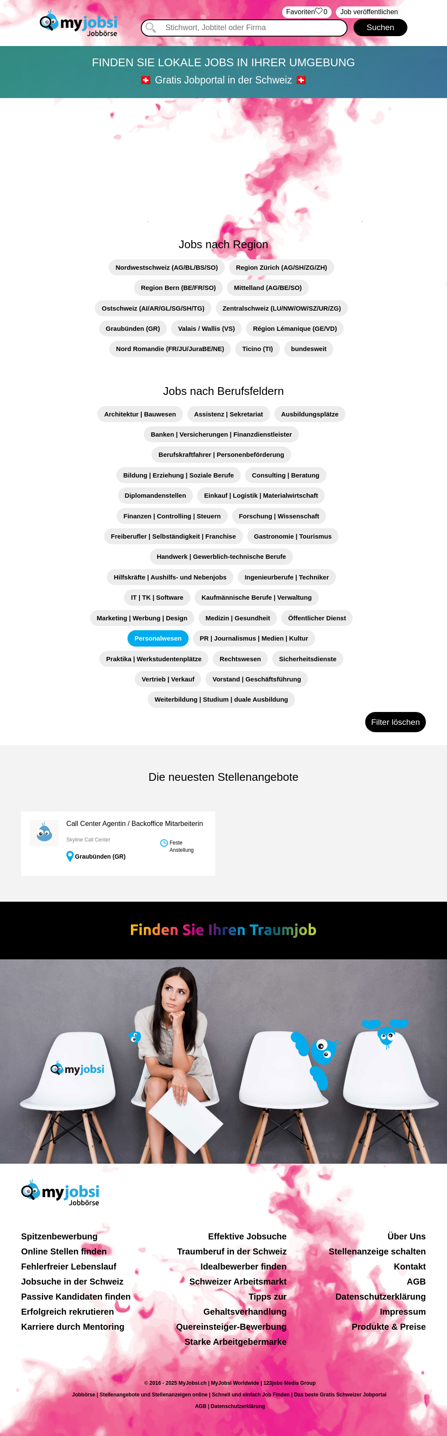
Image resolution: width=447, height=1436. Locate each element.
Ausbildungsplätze (309, 414)
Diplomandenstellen (155, 495)
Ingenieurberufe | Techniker (287, 577)
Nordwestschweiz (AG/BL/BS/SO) (166, 267)
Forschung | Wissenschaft (279, 516)
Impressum (403, 1311)
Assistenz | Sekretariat (228, 414)
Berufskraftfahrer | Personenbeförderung (221, 454)
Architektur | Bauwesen (140, 414)
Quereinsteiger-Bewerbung (231, 1326)
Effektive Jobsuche (247, 1236)
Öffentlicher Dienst (317, 618)
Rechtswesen (240, 659)
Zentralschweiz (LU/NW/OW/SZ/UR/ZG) (282, 308)
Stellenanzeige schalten (377, 1251)
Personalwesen (157, 638)
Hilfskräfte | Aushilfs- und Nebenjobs (170, 577)
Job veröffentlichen (369, 11)
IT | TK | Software (157, 597)
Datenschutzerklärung (380, 1296)
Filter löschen (395, 722)
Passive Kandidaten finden (76, 1296)
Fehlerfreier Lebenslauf (68, 1266)
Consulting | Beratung (286, 475)
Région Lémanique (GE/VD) (295, 328)
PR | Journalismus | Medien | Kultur (254, 638)
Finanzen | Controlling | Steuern (172, 516)
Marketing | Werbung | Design (142, 618)
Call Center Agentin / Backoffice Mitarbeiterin (134, 823)
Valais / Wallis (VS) (206, 328)
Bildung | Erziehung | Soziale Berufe (178, 475)
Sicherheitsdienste (307, 659)
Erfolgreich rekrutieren (67, 1311)
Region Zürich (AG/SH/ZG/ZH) (281, 267)
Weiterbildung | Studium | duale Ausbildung (221, 699)
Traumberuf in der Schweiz (232, 1251)
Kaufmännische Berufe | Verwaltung (257, 597)
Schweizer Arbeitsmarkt (238, 1281)
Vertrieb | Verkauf (168, 679)
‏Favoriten (307, 12)
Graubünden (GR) (133, 328)
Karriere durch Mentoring (72, 1326)
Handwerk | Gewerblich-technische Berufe (221, 556)
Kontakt (410, 1266)
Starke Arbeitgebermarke (236, 1342)
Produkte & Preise (389, 1326)
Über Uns (407, 1236)
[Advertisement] (223, 163)
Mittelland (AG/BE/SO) (268, 287)
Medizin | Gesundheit (237, 618)
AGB (416, 1281)
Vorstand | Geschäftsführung (256, 679)
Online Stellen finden (64, 1251)
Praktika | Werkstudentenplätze (154, 659)
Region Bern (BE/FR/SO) (178, 287)
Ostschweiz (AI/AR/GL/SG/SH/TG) (153, 308)
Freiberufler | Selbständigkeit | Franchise (173, 536)
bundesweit (309, 348)
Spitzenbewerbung (59, 1236)
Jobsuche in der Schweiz (72, 1281)
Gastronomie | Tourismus (293, 536)
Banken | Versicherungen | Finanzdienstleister (221, 434)
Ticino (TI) (257, 348)
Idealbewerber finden (244, 1266)
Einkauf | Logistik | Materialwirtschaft (261, 495)
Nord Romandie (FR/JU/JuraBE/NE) (170, 348)
